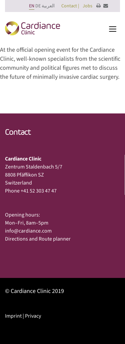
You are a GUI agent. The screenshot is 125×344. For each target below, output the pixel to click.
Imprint (13, 316)
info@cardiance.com (28, 231)
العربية (48, 6)
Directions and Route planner (38, 239)
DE (38, 6)
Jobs (87, 6)
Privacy (33, 316)
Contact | (70, 6)
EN (31, 6)
